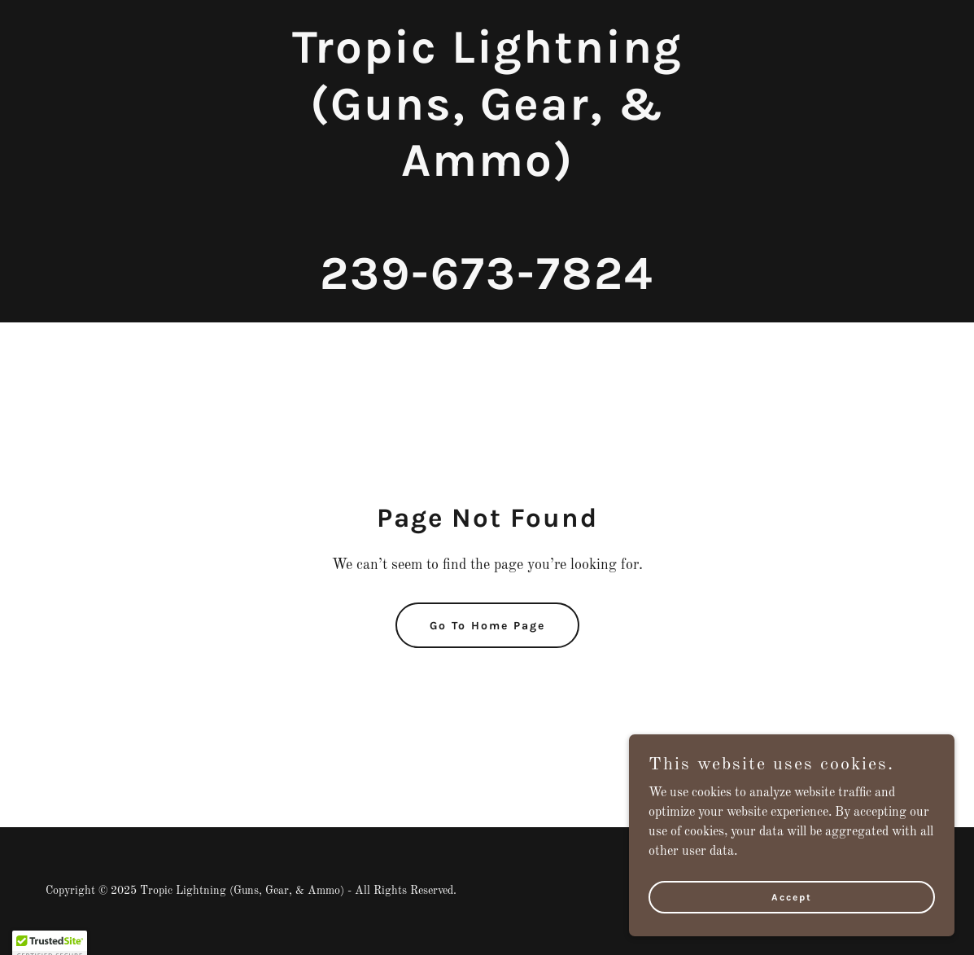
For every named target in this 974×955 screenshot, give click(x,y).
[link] (487, 285)
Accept (791, 929)
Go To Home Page (487, 626)
